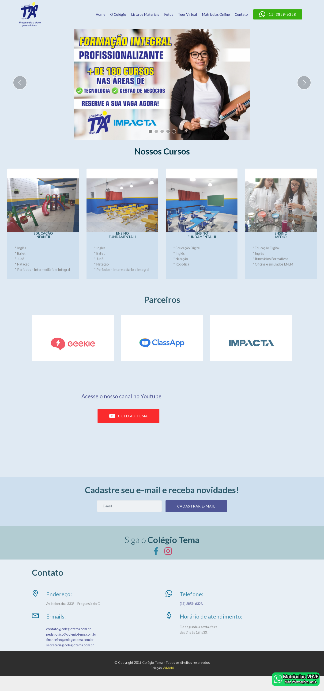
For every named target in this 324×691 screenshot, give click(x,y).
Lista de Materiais (145, 14)
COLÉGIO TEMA (128, 422)
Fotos (168, 14)
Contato (241, 14)
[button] (20, 83)
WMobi (168, 673)
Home (100, 14)
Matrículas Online (216, 14)
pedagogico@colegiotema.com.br (71, 644)
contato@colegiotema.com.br (68, 639)
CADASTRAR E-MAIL (196, 511)
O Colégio (118, 14)
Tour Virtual (187, 14)
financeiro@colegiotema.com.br (70, 650)
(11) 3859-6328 (277, 15)
